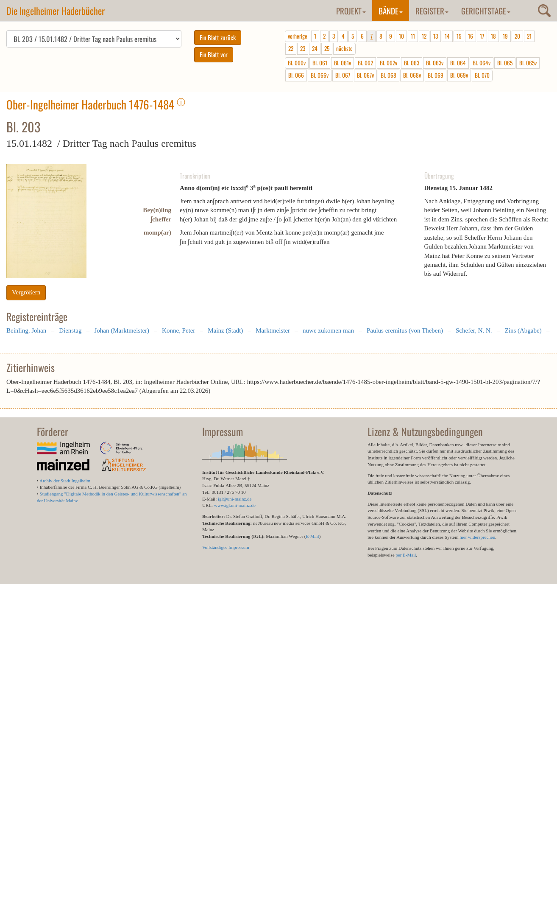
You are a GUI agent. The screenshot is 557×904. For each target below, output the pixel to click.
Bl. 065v (528, 63)
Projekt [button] (351, 11)
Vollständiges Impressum (225, 547)
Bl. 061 (319, 63)
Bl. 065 (504, 63)
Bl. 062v (388, 63)
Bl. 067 (342, 75)
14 (447, 36)
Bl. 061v (342, 63)
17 (482, 36)
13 (435, 36)
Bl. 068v (412, 75)
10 (401, 36)
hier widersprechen (477, 537)
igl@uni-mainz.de (234, 498)
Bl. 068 (388, 75)
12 (424, 36)
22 (290, 48)
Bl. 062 (365, 63)
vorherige (297, 36)
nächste (344, 48)
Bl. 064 (458, 63)
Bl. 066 (296, 75)
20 (517, 36)
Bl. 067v (365, 75)
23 (302, 48)
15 (459, 36)
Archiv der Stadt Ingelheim (64, 480)
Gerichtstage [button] (485, 11)
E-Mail (312, 536)
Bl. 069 (435, 75)
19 (505, 36)
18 (493, 36)
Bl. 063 (411, 63)
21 (529, 36)
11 (413, 36)
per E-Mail (405, 554)
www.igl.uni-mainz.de (235, 505)
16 (470, 36)
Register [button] (431, 11)
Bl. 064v (481, 63)
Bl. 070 (482, 75)
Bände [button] (391, 11)
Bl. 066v (320, 75)
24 (314, 48)
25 (326, 48)
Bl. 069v (459, 75)
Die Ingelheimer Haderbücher (55, 10)
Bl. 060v (297, 63)
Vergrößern (26, 292)
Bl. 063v (434, 63)
